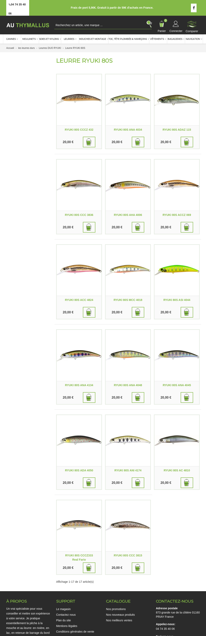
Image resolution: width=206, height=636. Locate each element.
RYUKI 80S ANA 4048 (128, 385)
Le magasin (63, 609)
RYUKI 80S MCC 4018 (128, 300)
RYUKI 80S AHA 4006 (128, 214)
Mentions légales (66, 626)
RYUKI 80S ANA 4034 (128, 129)
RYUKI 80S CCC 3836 (79, 214)
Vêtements (157, 39)
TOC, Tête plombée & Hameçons (127, 39)
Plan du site (63, 620)
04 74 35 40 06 (165, 628)
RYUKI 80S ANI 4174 (127, 470)
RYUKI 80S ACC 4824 (79, 300)
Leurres (69, 39)
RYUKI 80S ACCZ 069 (177, 214)
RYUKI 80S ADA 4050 (79, 470)
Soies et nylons (49, 39)
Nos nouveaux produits (120, 614)
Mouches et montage (92, 39)
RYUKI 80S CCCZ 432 (79, 129)
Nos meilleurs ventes (119, 620)
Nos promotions (116, 609)
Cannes (11, 39)
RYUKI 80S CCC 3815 (128, 555)
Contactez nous (66, 614)
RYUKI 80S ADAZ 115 (177, 129)
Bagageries (175, 39)
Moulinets (29, 39)
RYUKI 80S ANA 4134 (79, 385)
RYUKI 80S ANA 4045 (177, 385)
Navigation (193, 39)
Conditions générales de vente (75, 631)
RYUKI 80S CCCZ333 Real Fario (79, 557)
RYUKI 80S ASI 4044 (176, 300)
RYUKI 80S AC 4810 (177, 470)
